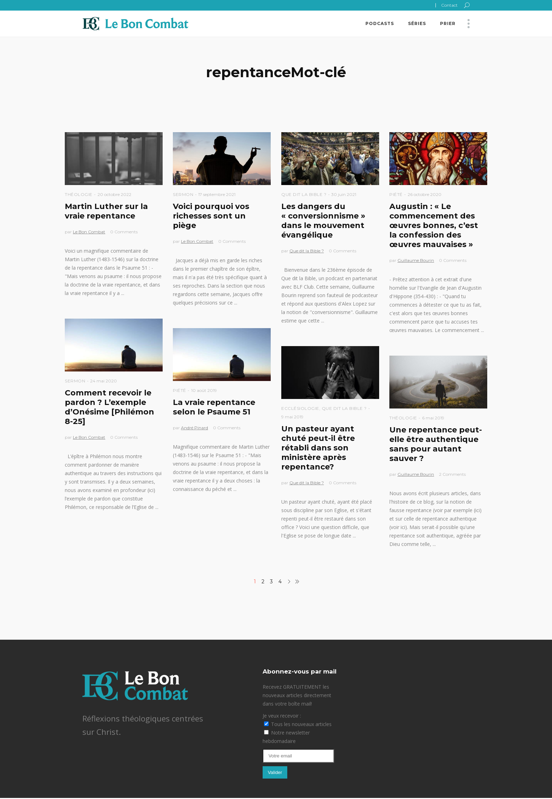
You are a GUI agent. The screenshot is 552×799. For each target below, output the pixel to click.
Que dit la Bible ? (303, 194)
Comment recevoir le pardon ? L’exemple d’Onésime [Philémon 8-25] (109, 407)
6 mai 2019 (433, 417)
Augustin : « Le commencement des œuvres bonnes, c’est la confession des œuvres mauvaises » (433, 225)
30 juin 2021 (343, 194)
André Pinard (194, 427)
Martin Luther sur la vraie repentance (106, 211)
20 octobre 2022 (114, 194)
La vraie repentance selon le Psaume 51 (214, 407)
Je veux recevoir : (282, 715)
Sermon (183, 194)
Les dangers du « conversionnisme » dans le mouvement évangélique (323, 221)
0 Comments (124, 231)
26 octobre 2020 (424, 194)
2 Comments (452, 474)
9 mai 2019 (292, 416)
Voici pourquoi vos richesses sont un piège (211, 216)
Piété (396, 194)
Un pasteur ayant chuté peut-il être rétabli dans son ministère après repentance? (318, 448)
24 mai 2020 (103, 380)
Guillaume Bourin (415, 260)
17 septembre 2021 (217, 194)
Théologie (79, 194)
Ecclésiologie (300, 408)
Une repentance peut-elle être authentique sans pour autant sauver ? (435, 444)
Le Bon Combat (89, 231)
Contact (449, 5)
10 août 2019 (204, 390)
